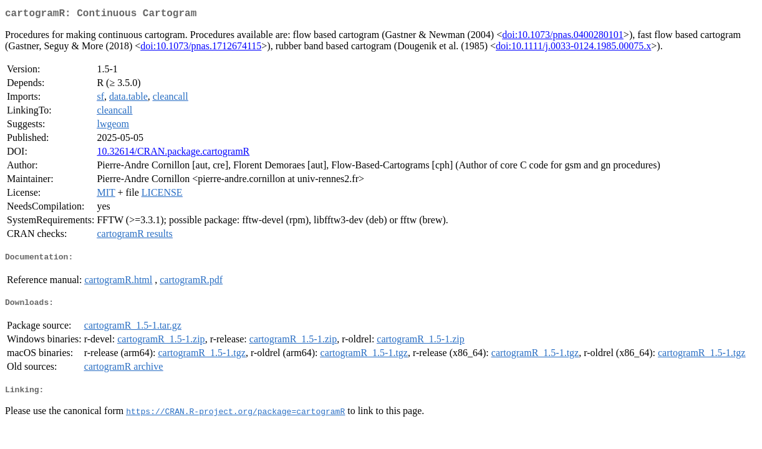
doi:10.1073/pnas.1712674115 (200, 48)
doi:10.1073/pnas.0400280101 (563, 37)
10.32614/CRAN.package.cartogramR (173, 153)
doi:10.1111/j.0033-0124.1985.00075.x (573, 48)
